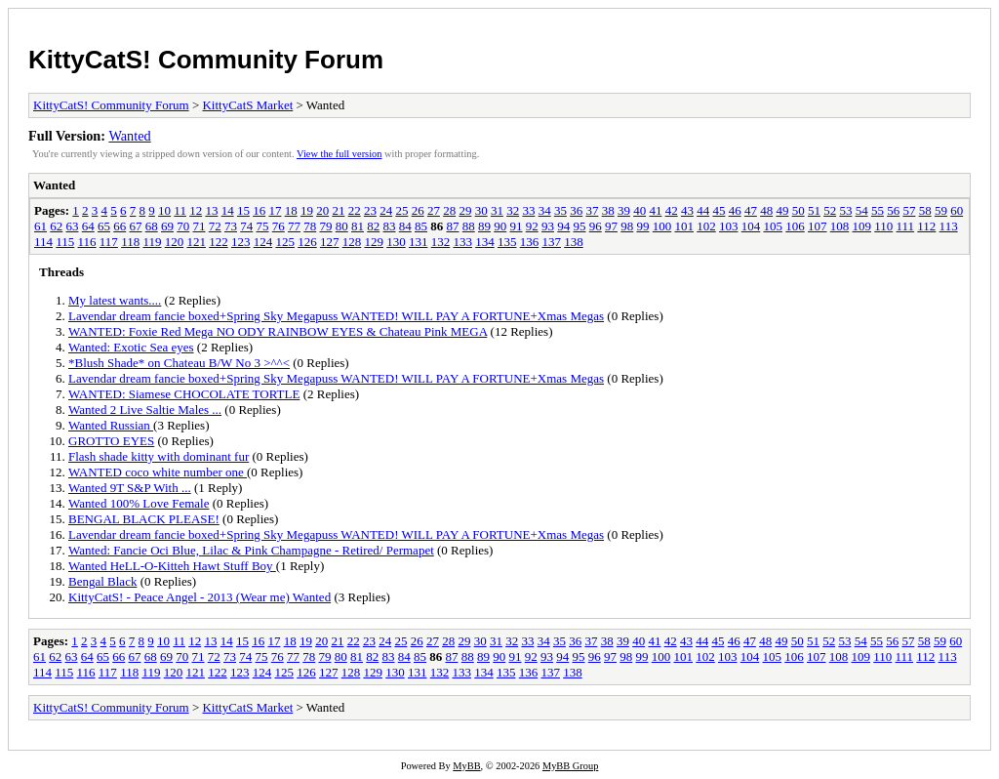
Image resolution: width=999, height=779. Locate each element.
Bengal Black (102, 581)
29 (465, 210)
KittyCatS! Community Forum (205, 59)
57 (908, 210)
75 (263, 226)
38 (608, 210)
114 (43, 241)
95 (580, 226)
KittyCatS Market (247, 105)
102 (706, 226)
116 (87, 241)
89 (484, 226)
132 (441, 241)
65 (104, 226)
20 (322, 210)
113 (948, 226)
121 (196, 241)
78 (309, 226)
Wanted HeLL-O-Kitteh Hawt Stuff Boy (172, 565)
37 (591, 210)
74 (246, 226)
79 (326, 226)
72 (215, 226)
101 (685, 226)
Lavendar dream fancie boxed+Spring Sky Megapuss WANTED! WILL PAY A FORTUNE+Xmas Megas (336, 315)
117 (109, 241)
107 (817, 226)
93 (547, 226)
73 (230, 226)
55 (877, 210)
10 (164, 210)
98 (626, 226)
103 (729, 226)
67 (136, 226)
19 (306, 210)
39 (624, 210)
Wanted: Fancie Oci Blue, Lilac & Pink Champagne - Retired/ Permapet (251, 550)
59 (941, 210)
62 (56, 226)
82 (373, 226)
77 (294, 226)
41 (655, 210)
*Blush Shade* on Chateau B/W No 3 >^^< (179, 362)
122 (218, 241)
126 (307, 241)
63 (72, 226)
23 (370, 210)
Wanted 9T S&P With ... (129, 487)
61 (40, 226)
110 (883, 226)
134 (485, 241)
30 (481, 210)
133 (462, 241)
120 (174, 241)
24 (386, 210)
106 (795, 226)
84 (405, 226)
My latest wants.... (114, 300)
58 (925, 210)
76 (278, 226)
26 (418, 210)
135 (507, 241)
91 (516, 226)
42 (671, 210)
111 (906, 226)
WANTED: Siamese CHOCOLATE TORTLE (184, 394)
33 (528, 210)
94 (563, 226)
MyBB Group (570, 765)
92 (532, 226)
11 (180, 210)
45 (718, 210)
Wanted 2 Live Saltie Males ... (144, 409)
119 (151, 241)
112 (926, 226)
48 (766, 210)
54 (862, 210)
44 (703, 210)
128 (352, 241)
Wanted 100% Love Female (138, 503)
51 (814, 210)
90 (500, 226)
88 (468, 226)
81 (357, 226)
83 (389, 226)
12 (195, 210)
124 (263, 241)
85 (421, 226)
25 (401, 210)
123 (241, 241)
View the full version (339, 153)
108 (840, 226)
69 (167, 226)
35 (560, 210)
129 (373, 241)
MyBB (466, 765)
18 (291, 210)
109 (862, 226)
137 (551, 241)
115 (65, 241)
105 (773, 226)
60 (956, 210)
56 (893, 210)
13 (211, 210)
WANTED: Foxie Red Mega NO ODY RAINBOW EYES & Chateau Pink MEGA (277, 331)
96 (595, 226)
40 (639, 210)
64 (88, 226)
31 (497, 210)
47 (750, 210)
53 (845, 210)
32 (512, 210)
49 (782, 210)
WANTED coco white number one (157, 472)
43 (687, 210)
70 (183, 226)
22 (354, 210)
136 (529, 241)
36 (576, 210)
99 (643, 226)
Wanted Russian (110, 425)
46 (735, 210)
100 (662, 226)
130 (396, 241)
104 (751, 226)
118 (130, 241)
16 (259, 210)
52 (829, 210)
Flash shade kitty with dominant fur (158, 456)
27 (433, 210)
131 (418, 241)
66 (119, 226)
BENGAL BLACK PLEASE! (144, 519)
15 (243, 210)
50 (798, 210)
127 (330, 241)
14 (227, 210)
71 (199, 226)
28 (449, 210)
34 (545, 210)
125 (285, 241)
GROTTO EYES (111, 440)
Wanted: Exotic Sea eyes (131, 347)
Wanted (129, 136)
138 (573, 241)
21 (338, 210)
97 (611, 226)
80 (342, 226)
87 (453, 226)
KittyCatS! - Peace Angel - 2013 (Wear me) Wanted (199, 597)
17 (274, 210)
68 (151, 226)
